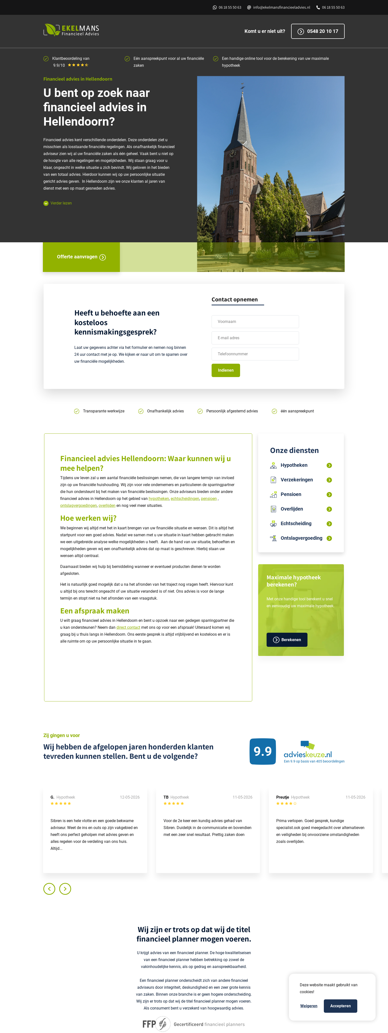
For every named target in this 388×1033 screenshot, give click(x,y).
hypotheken (159, 498)
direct (121, 627)
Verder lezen (57, 203)
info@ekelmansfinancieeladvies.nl (281, 7)
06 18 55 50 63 (230, 7)
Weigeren (308, 1006)
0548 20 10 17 (318, 31)
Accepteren (340, 1006)
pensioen (209, 498)
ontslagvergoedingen (78, 505)
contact (133, 627)
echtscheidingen (185, 498)
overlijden (107, 505)
